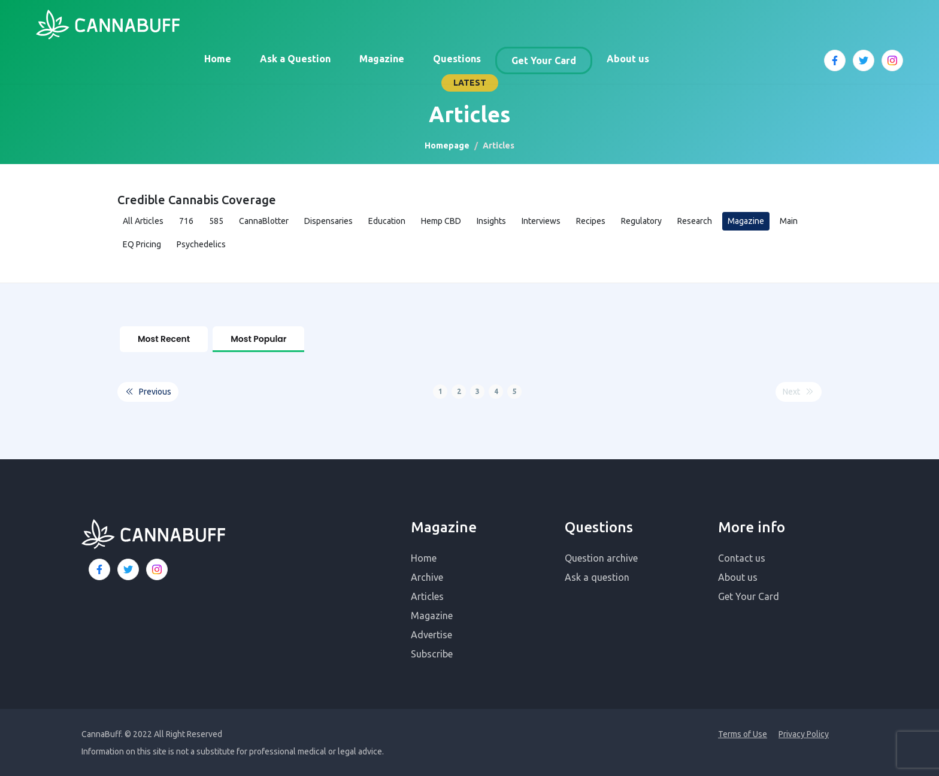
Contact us (741, 556)
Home (217, 58)
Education (386, 221)
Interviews (541, 221)
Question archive (601, 556)
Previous (148, 391)
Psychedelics (201, 244)
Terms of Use (742, 733)
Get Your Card (543, 60)
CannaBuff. (102, 733)
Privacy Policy (804, 733)
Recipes (590, 221)
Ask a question (597, 576)
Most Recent (164, 339)
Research (694, 221)
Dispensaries (328, 221)
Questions (457, 58)
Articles (427, 595)
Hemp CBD (441, 221)
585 (216, 221)
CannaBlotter (264, 221)
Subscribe (432, 652)
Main (789, 221)
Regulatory (641, 221)
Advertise (431, 633)
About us (628, 58)
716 (186, 221)
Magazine (381, 58)
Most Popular (258, 339)
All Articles (143, 221)
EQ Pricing (142, 244)
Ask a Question (295, 58)
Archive (427, 576)
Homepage (447, 145)
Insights (491, 221)
